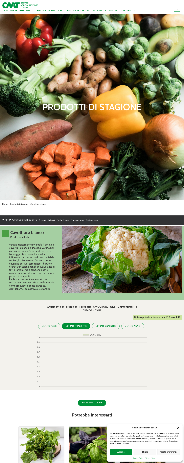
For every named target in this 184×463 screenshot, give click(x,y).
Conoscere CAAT (77, 11)
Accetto (121, 452)
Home (5, 204)
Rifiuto (144, 452)
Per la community (49, 11)
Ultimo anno (132, 326)
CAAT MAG (128, 11)
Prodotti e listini (105, 11)
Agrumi (42, 220)
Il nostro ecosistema (19, 11)
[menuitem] (177, 9)
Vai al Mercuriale (92, 402)
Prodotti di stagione (19, 204)
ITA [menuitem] (177, 9)
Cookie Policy (138, 458)
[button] (178, 427)
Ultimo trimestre (76, 326)
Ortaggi (51, 220)
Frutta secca (92, 220)
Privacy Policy (150, 458)
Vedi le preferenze (169, 452)
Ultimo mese (49, 326)
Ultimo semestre (106, 326)
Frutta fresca (62, 220)
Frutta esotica (77, 220)
